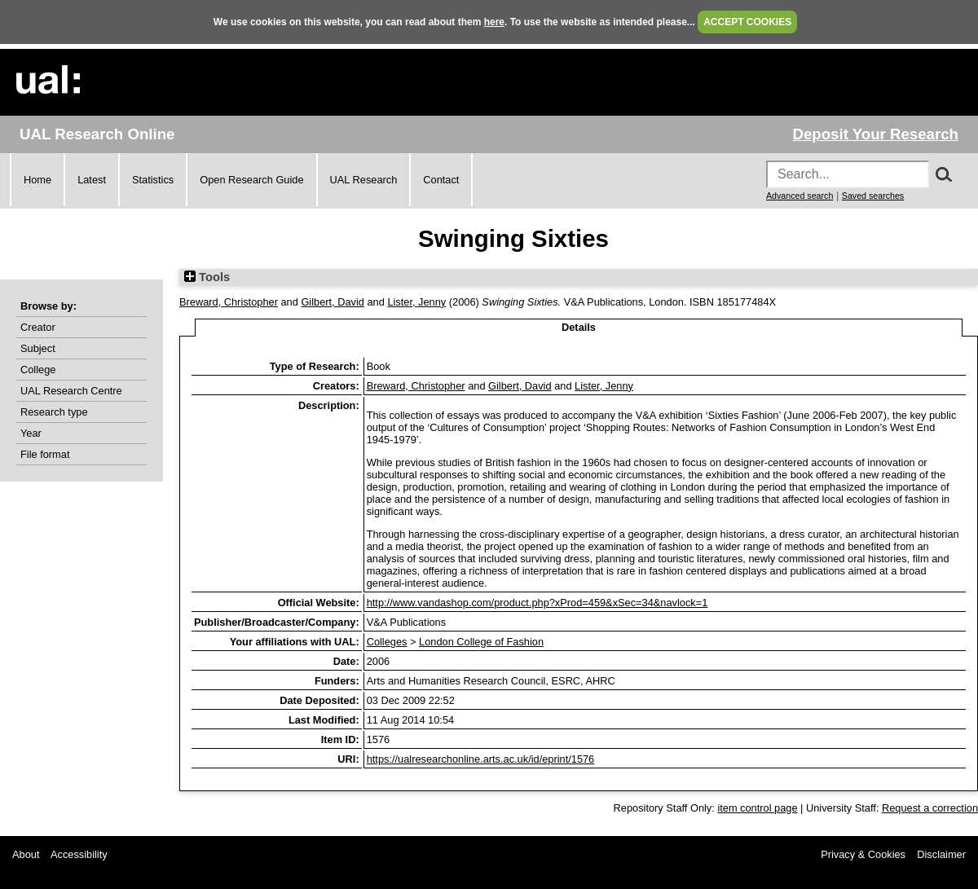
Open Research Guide (251, 180)
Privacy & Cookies (863, 854)
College (37, 369)
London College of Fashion (481, 642)
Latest (91, 180)
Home (37, 180)
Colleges (387, 642)
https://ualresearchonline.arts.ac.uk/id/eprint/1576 (481, 759)
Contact (441, 180)
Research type (54, 412)
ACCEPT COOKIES (747, 22)
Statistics (153, 180)
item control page (757, 808)
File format (44, 454)
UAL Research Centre (71, 391)
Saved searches (873, 195)
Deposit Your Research (875, 134)
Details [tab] (579, 327)
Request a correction (930, 808)
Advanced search (799, 195)
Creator (37, 327)
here (494, 22)
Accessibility (79, 854)
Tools (207, 277)
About (25, 854)
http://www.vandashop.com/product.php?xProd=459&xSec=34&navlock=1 (537, 602)
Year (31, 433)
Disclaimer (941, 854)
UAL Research (364, 180)
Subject (37, 348)
